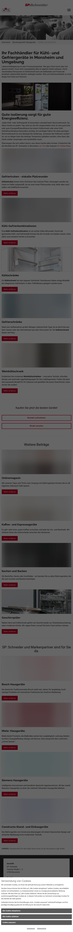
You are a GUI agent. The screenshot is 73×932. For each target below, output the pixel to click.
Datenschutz (41, 928)
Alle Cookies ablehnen (10, 916)
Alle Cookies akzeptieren (11, 911)
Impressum (31, 928)
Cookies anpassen (9, 922)
